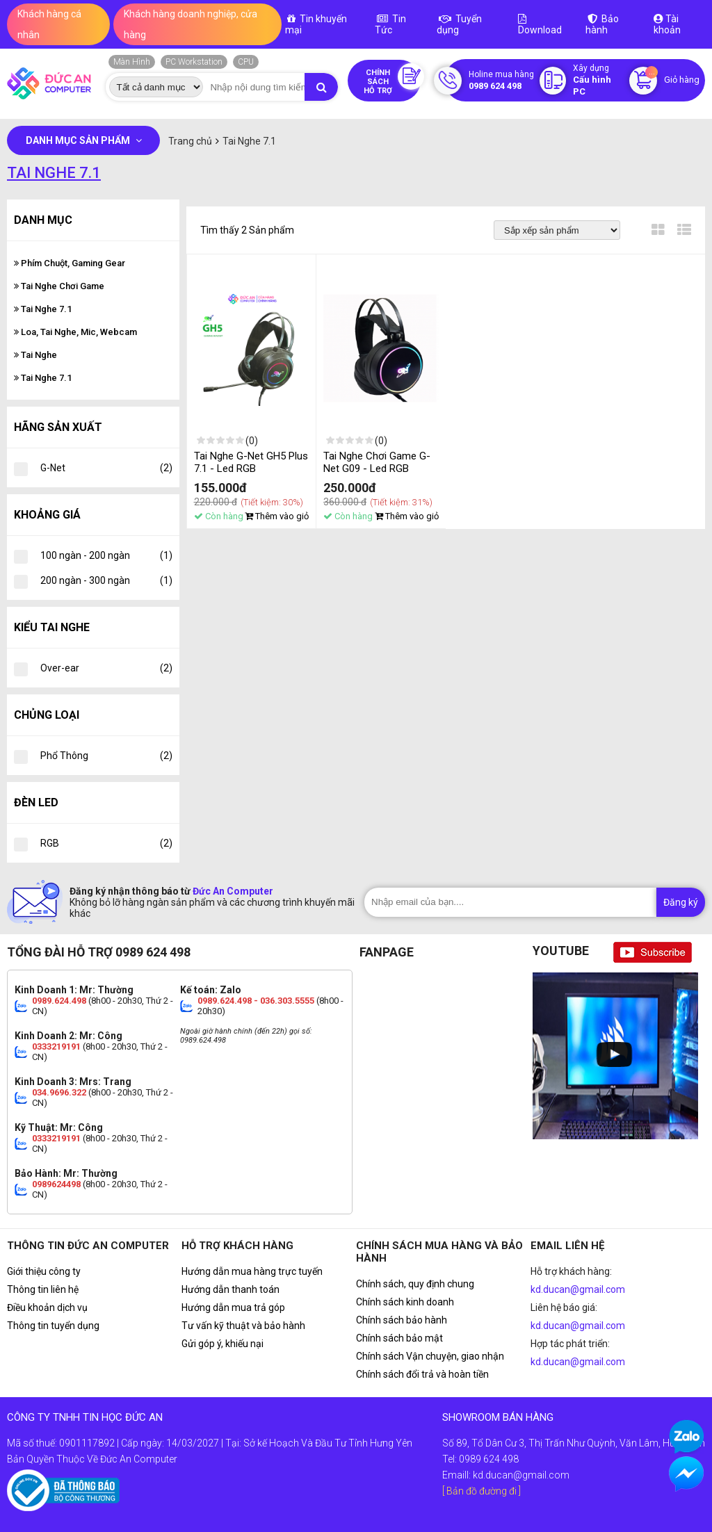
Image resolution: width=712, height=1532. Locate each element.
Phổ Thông (106, 755)
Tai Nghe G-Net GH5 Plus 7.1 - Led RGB (251, 462)
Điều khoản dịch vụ (47, 1307)
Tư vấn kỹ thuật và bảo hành (243, 1325)
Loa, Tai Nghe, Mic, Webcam (75, 332)
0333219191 (56, 1046)
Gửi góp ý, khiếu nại (222, 1343)
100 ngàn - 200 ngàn (106, 555)
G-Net (106, 467)
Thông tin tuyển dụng (53, 1325)
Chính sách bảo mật (399, 1338)
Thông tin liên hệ (43, 1289)
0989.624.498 (59, 1000)
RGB (106, 843)
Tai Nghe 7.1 (43, 309)
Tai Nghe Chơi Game (59, 286)
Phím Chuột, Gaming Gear (69, 263)
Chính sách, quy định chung (415, 1283)
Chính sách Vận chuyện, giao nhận (430, 1356)
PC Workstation (193, 62)
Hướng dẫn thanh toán (230, 1289)
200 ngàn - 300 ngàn (106, 580)
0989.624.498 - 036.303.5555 (255, 1000)
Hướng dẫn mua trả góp (233, 1307)
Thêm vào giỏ (277, 516)
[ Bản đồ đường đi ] (481, 1491)
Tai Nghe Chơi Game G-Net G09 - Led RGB (376, 462)
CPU (246, 62)
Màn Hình (131, 62)
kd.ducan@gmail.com (578, 1289)
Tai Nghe (35, 355)
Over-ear (106, 668)
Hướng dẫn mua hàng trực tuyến (252, 1271)
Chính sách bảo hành (401, 1320)
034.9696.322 (59, 1092)
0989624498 (56, 1184)
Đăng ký (680, 902)
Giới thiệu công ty (44, 1271)
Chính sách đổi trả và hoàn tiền (422, 1374)
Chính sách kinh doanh (405, 1301)
